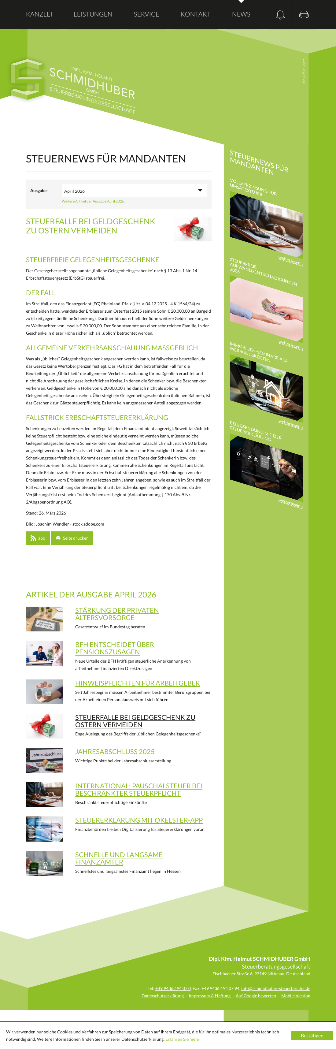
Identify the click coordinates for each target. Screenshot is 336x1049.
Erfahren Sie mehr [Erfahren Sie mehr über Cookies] (182, 1039)
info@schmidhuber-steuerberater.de (275, 988)
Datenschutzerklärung (163, 995)
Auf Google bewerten (256, 995)
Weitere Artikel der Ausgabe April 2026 (93, 201)
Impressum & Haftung (210, 995)
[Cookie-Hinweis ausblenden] (312, 1035)
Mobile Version (295, 995)
